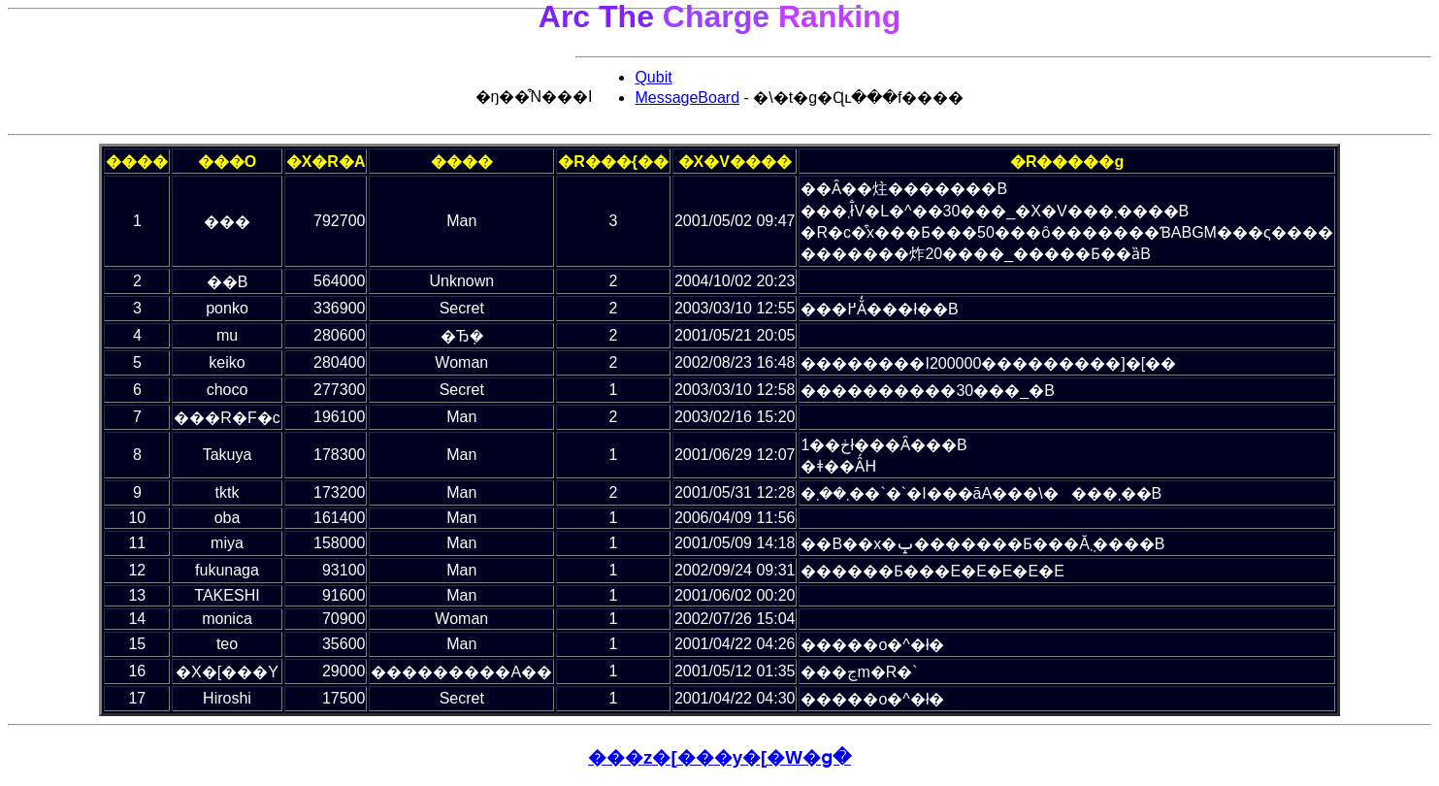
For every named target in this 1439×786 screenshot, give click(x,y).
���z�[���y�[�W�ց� (719, 757)
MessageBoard (681, 97)
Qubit (647, 77)
